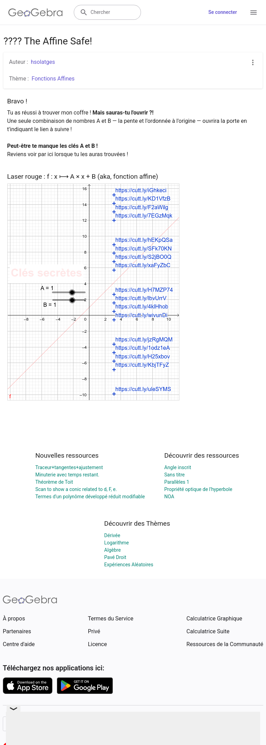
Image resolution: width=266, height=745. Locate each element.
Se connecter (222, 12)
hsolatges (43, 62)
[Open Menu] (253, 12)
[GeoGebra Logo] (35, 12)
